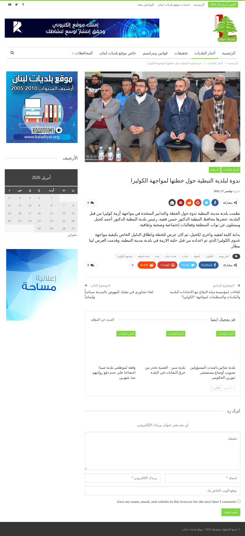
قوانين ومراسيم (155, 53)
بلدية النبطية (144, 256)
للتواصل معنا (146, 4)
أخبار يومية (224, 256)
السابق (229, 388)
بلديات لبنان (170, 256)
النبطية (214, 169)
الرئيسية (199, 4)
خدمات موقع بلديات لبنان (174, 4)
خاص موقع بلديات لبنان (118, 53)
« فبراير (73, 235)
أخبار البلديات (205, 53)
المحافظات (84, 53)
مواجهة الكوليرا (124, 256)
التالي (216, 388)
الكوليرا (209, 256)
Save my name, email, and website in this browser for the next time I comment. (176, 502)
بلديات (185, 256)
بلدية (157, 256)
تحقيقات (181, 53)
